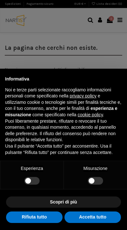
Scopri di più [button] (63, 201)
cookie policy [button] (90, 114)
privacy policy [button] (83, 95)
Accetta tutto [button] (93, 216)
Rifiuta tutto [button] (34, 216)
